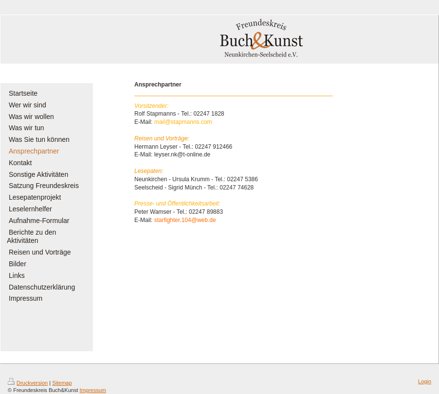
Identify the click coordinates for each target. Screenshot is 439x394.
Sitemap (62, 383)
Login (424, 381)
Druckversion (28, 383)
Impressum (93, 390)
